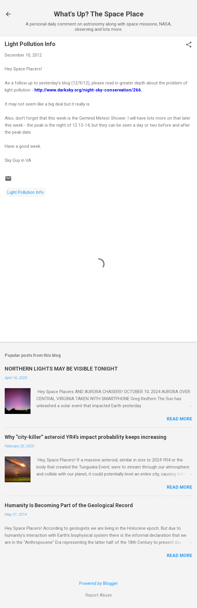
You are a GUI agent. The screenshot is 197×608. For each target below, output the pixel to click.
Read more (179, 419)
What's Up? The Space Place (99, 14)
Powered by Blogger (98, 583)
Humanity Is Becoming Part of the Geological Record (69, 505)
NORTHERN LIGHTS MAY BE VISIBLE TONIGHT (61, 369)
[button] (188, 45)
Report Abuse (98, 595)
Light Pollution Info (25, 192)
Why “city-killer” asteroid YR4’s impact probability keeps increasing (85, 437)
